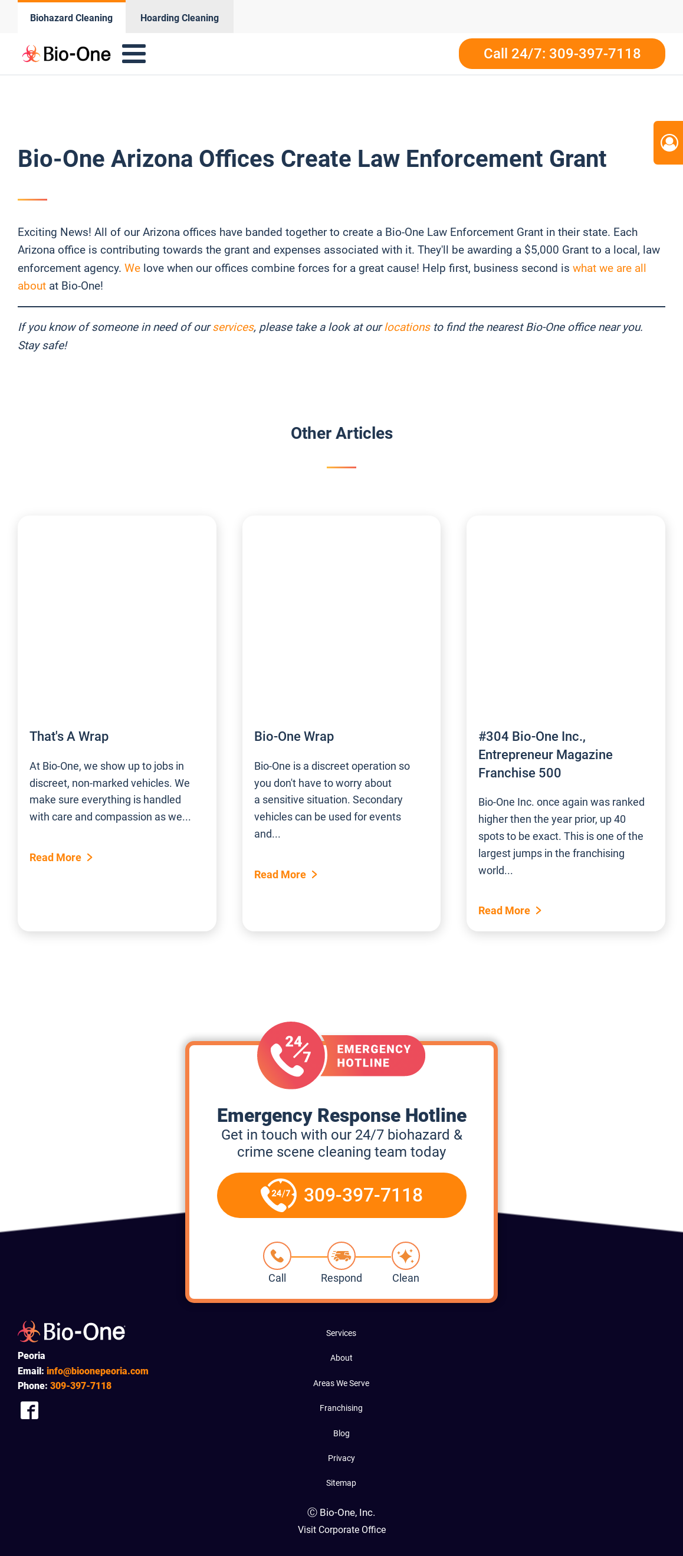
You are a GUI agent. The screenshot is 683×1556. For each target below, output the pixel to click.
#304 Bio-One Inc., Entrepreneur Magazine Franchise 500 (545, 754)
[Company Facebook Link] (29, 1411)
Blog (341, 1433)
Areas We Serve (341, 1383)
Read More (55, 857)
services (233, 327)
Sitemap (341, 1483)
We (132, 268)
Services (341, 1333)
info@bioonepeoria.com (98, 1371)
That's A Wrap (69, 736)
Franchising (341, 1408)
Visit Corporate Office (342, 1529)
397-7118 (80, 1385)
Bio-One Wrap (294, 736)
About (341, 1358)
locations (407, 327)
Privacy (341, 1458)
